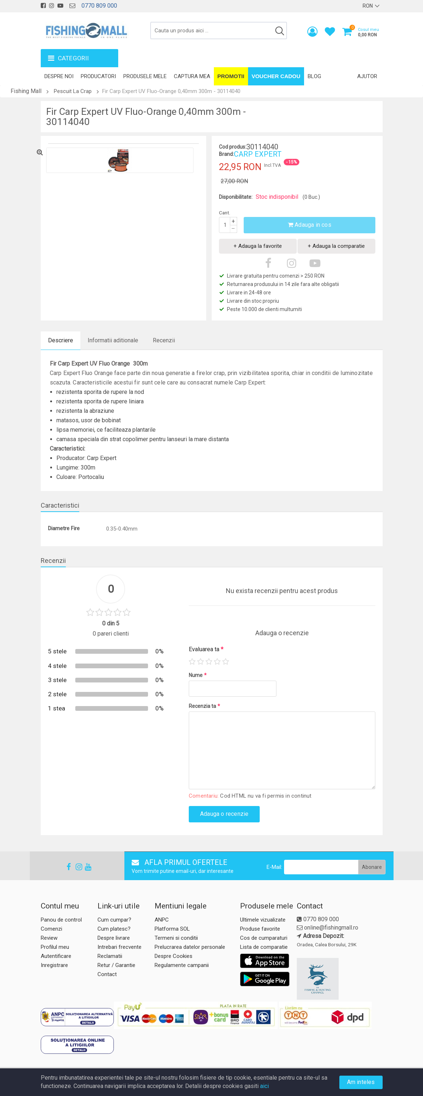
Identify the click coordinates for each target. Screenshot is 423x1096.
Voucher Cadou (276, 76)
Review (49, 938)
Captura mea (192, 76)
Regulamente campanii (182, 965)
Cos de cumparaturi (263, 938)
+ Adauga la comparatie (336, 246)
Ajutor (367, 76)
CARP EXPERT (258, 154)
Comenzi (51, 929)
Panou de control (61, 919)
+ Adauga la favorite (258, 246)
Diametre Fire (64, 528)
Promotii (231, 76)
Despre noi (58, 76)
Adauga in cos (309, 224)
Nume (198, 675)
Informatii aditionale (113, 340)
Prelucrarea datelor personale (190, 947)
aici (264, 1086)
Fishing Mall (26, 91)
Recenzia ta (204, 706)
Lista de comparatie (264, 947)
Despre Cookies (173, 956)
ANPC (162, 919)
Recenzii (164, 340)
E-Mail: (274, 867)
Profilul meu (55, 947)
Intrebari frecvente (119, 947)
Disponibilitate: (235, 197)
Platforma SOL (172, 929)
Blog (314, 76)
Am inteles (361, 1082)
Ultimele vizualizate (263, 919)
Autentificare (56, 956)
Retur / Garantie (116, 965)
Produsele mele (145, 76)
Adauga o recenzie (224, 813)
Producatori (98, 76)
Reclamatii (109, 956)
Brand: (226, 154)
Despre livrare (113, 938)
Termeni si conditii (176, 938)
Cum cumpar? (114, 919)
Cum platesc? (114, 929)
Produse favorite (260, 929)
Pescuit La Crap (73, 91)
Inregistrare (54, 965)
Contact (107, 974)
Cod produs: (232, 147)
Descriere (60, 340)
